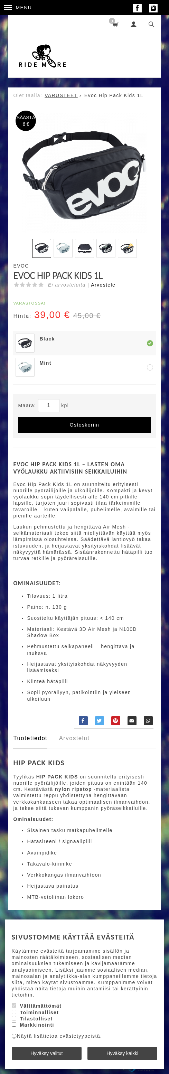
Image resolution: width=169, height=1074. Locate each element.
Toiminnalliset (39, 1012)
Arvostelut (74, 738)
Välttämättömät (41, 1006)
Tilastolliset (36, 1018)
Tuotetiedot (30, 738)
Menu (18, 7)
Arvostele (104, 285)
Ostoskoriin (84, 425)
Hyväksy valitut (46, 1053)
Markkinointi (37, 1025)
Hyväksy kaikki (122, 1053)
